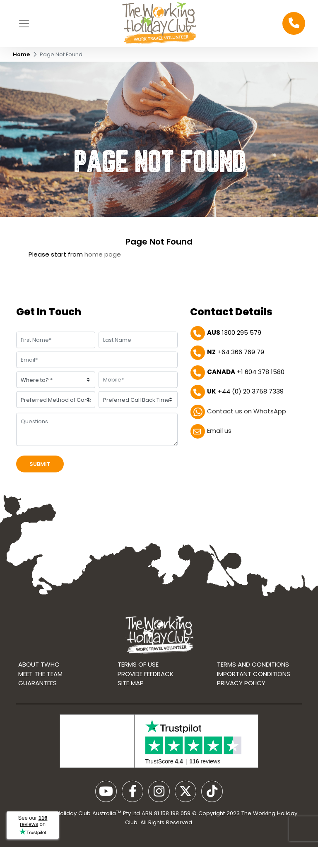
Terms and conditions (253, 666)
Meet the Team (40, 676)
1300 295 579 (234, 333)
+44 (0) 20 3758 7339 (245, 391)
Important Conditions (253, 676)
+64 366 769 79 (235, 352)
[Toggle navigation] (24, 23)
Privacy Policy (241, 685)
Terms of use (138, 666)
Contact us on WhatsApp (246, 411)
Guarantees (37, 685)
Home (21, 54)
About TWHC (39, 666)
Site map (131, 685)
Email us (219, 431)
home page (102, 254)
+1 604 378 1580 (245, 372)
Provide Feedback (145, 676)
